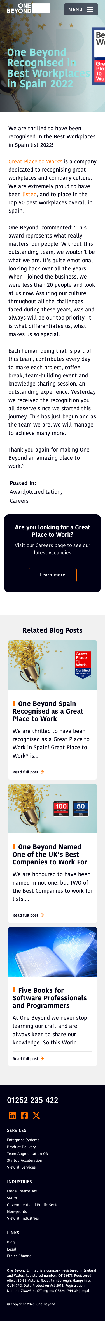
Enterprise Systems (23, 1140)
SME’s (12, 1198)
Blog (11, 1242)
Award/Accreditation (35, 492)
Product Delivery (21, 1147)
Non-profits (17, 1211)
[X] (36, 1115)
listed (29, 195)
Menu (81, 10)
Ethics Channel (19, 1256)
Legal (11, 1249)
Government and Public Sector (33, 1205)
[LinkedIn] (12, 1115)
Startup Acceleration (24, 1160)
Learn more (52, 575)
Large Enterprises (22, 1191)
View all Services (21, 1167)
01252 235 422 (32, 1101)
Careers (19, 501)
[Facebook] (24, 1115)
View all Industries (23, 1218)
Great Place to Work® (35, 162)
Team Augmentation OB (27, 1154)
